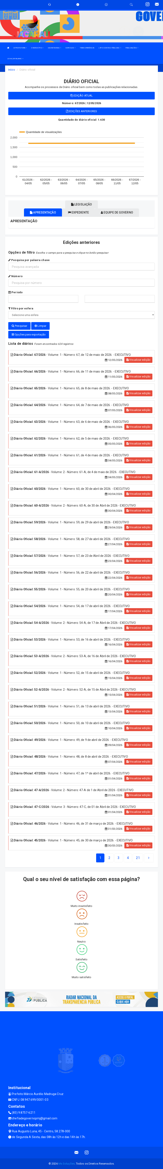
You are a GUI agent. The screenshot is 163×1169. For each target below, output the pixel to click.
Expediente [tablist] (78, 212)
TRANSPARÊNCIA (87, 48)
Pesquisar (19, 325)
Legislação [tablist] (81, 204)
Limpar (40, 325)
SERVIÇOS (70, 48)
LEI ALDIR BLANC (15, 59)
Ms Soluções (66, 1163)
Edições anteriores (81, 111)
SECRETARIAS (54, 48)
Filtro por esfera (20, 308)
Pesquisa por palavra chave (29, 260)
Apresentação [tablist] (43, 212)
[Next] (138, 857)
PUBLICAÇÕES (131, 48)
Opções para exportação (29, 334)
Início (11, 69)
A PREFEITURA (20, 48)
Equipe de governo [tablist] (117, 212)
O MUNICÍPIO (37, 48)
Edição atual (81, 95)
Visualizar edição (138, 359)
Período (15, 292)
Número (15, 276)
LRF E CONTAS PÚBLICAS (109, 48)
